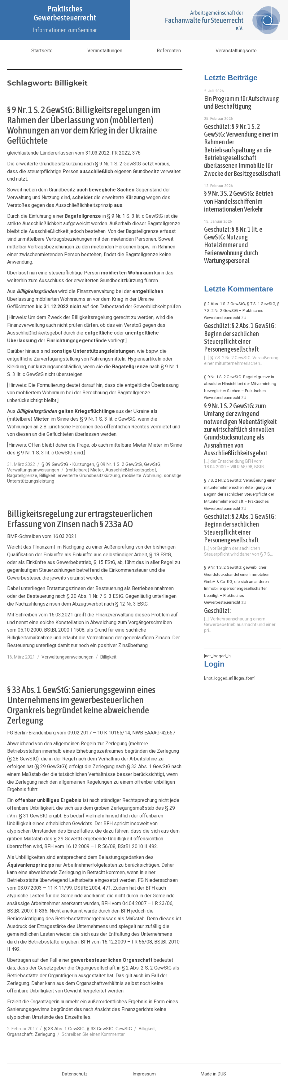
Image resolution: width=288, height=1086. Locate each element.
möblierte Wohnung (142, 475)
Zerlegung (45, 1034)
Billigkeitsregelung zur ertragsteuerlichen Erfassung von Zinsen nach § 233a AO (80, 518)
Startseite (42, 51)
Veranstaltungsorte (236, 51)
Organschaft (20, 1034)
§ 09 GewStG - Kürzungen (67, 464)
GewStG (152, 464)
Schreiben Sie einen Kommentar (93, 1034)
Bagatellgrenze (22, 475)
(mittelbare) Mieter (84, 470)
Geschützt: (217, 611)
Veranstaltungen (104, 51)
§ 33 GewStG (100, 1028)
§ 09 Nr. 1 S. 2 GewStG (119, 464)
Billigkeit (47, 475)
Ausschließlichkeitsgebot (130, 470)
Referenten (169, 51)
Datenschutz (75, 1074)
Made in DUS (213, 1074)
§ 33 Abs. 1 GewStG (64, 1028)
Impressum (144, 1074)
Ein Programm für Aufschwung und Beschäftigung (241, 102)
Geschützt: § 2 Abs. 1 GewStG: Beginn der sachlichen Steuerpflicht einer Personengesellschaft (240, 337)
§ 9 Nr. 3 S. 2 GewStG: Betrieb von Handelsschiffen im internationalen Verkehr (238, 201)
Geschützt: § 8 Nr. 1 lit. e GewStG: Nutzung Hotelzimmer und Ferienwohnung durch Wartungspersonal (233, 245)
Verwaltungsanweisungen (33, 470)
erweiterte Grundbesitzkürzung (89, 475)
